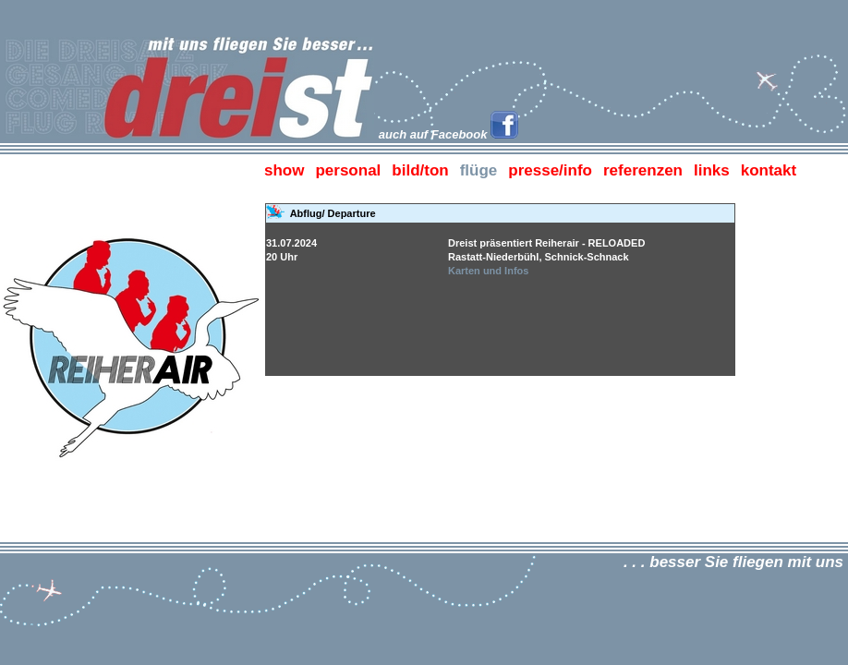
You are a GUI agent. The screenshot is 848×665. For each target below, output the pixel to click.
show (284, 170)
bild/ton (420, 170)
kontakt (768, 170)
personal (348, 170)
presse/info (550, 170)
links (712, 170)
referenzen (643, 170)
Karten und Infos (488, 270)
